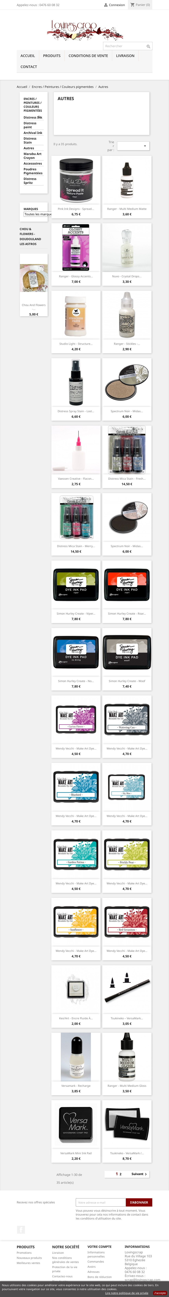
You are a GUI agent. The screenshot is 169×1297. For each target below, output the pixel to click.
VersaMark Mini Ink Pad (76, 1153)
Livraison (125, 55)
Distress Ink (33, 117)
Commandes (96, 1261)
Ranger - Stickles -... (127, 344)
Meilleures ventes (28, 1263)
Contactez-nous (62, 1276)
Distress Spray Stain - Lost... (76, 411)
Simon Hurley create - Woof (127, 681)
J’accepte (160, 1293)
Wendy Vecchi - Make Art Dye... (76, 748)
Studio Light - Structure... (76, 344)
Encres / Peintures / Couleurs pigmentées (33, 104)
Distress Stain (30, 140)
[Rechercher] (127, 46)
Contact (29, 66)
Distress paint (30, 125)
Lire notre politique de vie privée (126, 1293)
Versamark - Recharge (76, 1086)
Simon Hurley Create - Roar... (127, 613)
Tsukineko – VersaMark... (127, 1018)
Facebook (21, 1230)
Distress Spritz (30, 181)
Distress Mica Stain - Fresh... (127, 478)
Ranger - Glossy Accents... (76, 276)
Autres (29, 148)
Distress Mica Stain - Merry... (76, 546)
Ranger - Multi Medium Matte (127, 209)
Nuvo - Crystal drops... (127, 276)
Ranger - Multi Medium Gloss (127, 1086)
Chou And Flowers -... (34, 307)
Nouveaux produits (29, 1258)
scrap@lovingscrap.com (142, 1280)
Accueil (28, 55)
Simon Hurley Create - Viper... (76, 613)
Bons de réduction (100, 1277)
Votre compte (100, 1246)
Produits (52, 55)
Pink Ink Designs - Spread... (76, 209)
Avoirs (92, 1266)
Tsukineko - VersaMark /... (127, 1153)
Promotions (24, 1253)
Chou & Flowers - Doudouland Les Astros (30, 236)
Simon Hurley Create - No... (76, 681)
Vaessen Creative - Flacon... (76, 478)
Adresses (94, 1272)
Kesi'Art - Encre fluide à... (76, 1018)
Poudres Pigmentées (33, 171)
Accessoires (33, 163)
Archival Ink (33, 133)
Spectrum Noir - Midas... (127, 411)
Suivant (140, 1174)
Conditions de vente (88, 55)
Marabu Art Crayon (33, 156)
